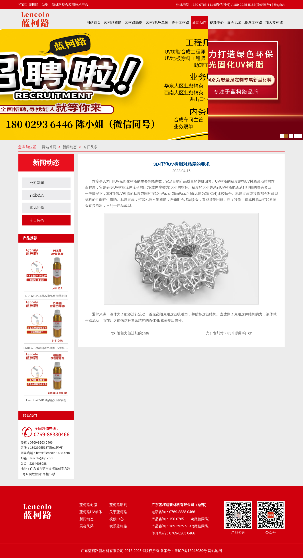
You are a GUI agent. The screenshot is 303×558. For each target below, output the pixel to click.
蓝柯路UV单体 (157, 22)
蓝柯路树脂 (113, 22)
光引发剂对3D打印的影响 (226, 333)
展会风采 (234, 22)
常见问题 (37, 207)
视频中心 (217, 22)
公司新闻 (37, 183)
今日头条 (90, 147)
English (279, 4)
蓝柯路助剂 (133, 22)
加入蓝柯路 (274, 22)
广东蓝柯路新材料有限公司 (102, 551)
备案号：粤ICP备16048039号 (183, 551)
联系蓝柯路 (253, 22)
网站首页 (94, 22)
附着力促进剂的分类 (133, 333)
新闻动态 (199, 22)
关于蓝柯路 (180, 22)
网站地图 (215, 551)
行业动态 (37, 195)
